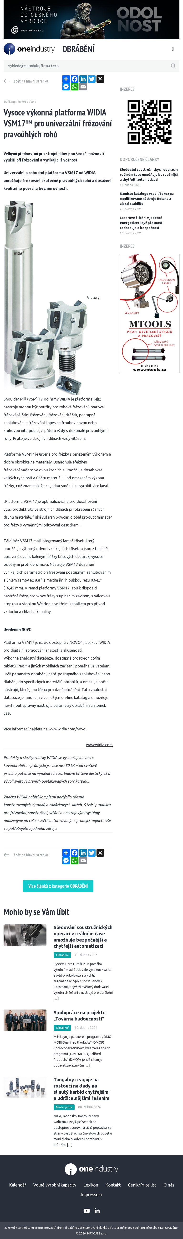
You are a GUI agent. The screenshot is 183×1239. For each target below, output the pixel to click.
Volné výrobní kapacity (54, 1184)
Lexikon (90, 1184)
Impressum (91, 1194)
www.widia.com (99, 745)
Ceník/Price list (142, 1184)
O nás (168, 1184)
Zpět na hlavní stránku (30, 81)
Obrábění (62, 955)
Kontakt (113, 1184)
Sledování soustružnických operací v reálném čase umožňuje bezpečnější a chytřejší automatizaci (149, 175)
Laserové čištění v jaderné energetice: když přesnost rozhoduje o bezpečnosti (141, 223)
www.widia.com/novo (67, 729)
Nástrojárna (64, 1107)
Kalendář (17, 1184)
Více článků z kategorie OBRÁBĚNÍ (58, 886)
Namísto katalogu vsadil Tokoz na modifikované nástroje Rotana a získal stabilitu (147, 199)
